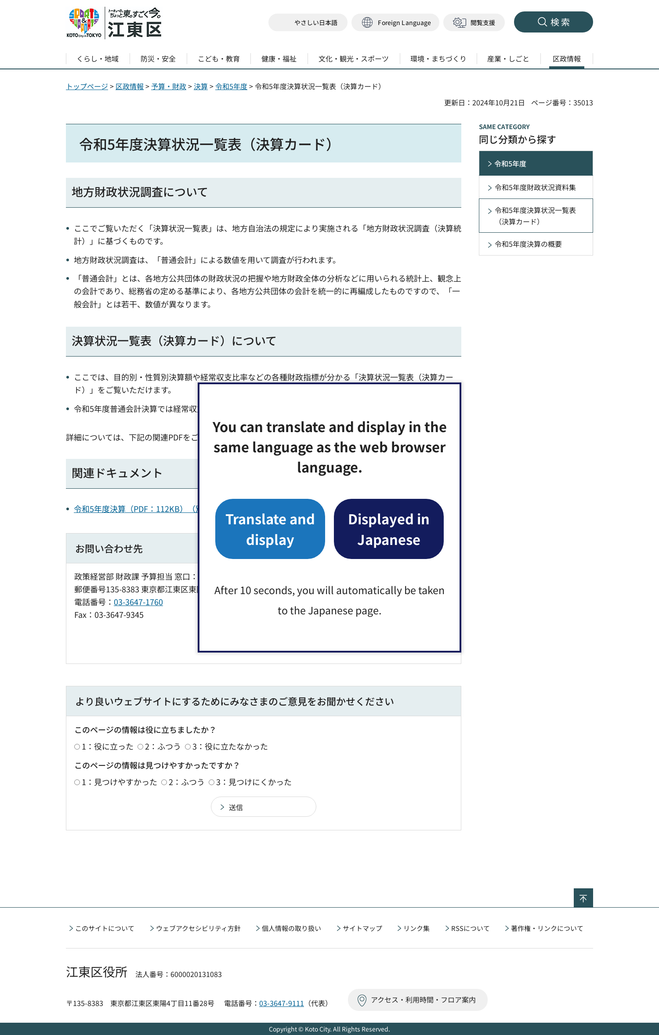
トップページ (87, 86)
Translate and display (270, 528)
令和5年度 (231, 86)
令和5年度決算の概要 (528, 243)
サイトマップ (362, 928)
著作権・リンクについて (547, 928)
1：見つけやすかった (119, 781)
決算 (201, 86)
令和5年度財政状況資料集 (535, 187)
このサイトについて (104, 928)
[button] (395, 23)
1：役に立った (108, 746)
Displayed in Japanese (389, 528)
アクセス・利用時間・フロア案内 (423, 999)
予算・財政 (168, 86)
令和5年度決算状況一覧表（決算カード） (535, 216)
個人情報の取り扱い (291, 928)
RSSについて (470, 928)
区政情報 (130, 86)
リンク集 (416, 928)
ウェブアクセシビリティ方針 (198, 928)
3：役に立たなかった (230, 746)
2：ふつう (163, 746)
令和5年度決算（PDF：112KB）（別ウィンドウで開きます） (182, 508)
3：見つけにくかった (254, 781)
